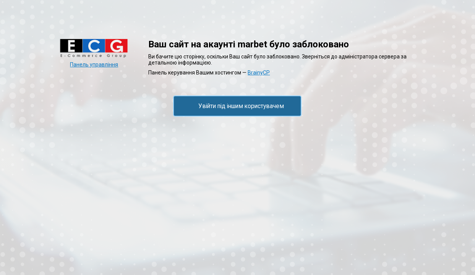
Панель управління (94, 64)
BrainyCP (259, 73)
